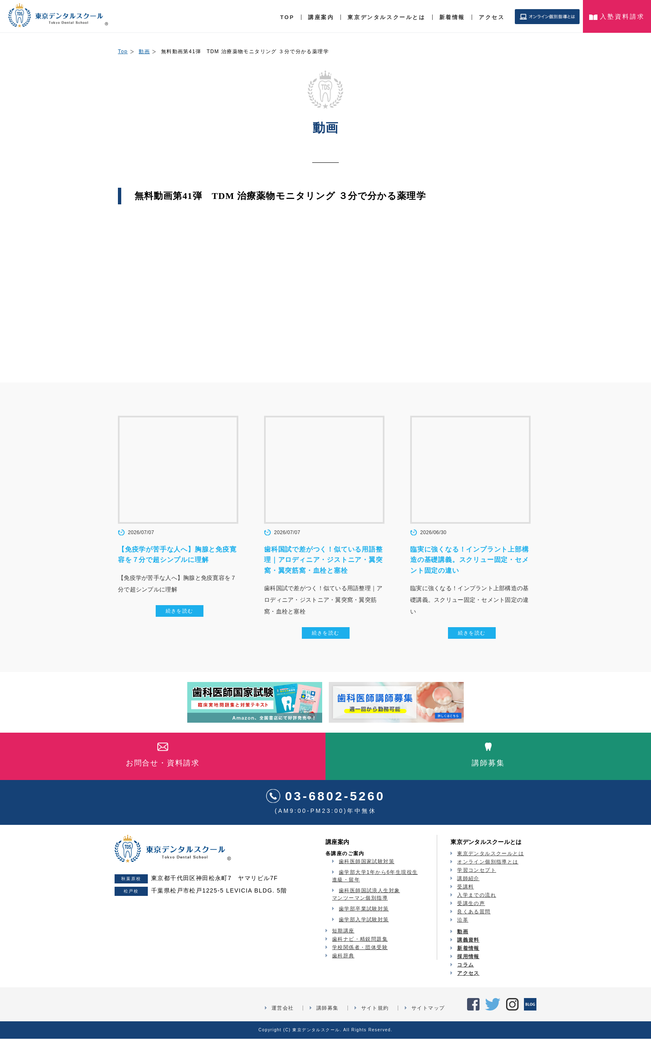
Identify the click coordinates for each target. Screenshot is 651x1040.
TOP (287, 17)
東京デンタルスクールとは (386, 17)
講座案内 (321, 17)
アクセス (491, 17)
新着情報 (452, 17)
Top (123, 51)
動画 (144, 51)
